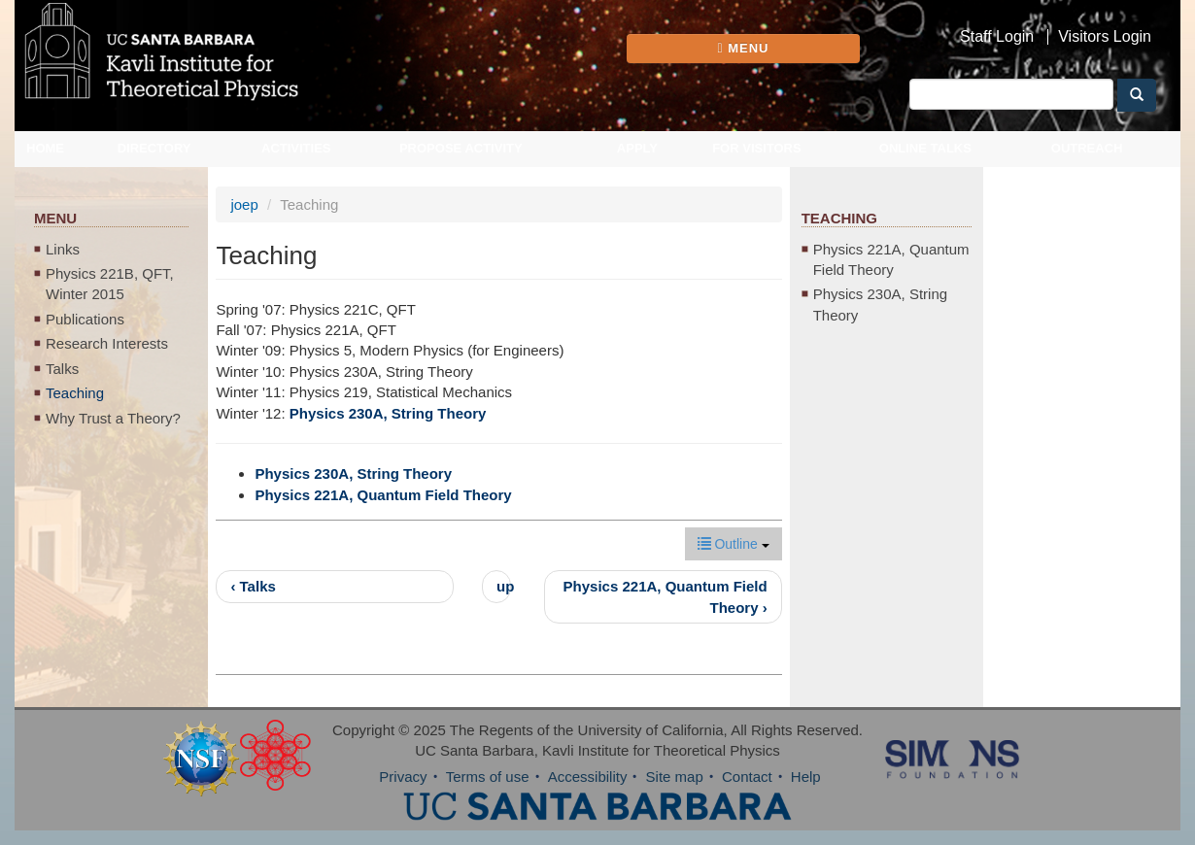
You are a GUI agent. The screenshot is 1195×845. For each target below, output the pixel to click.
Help (806, 776)
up (503, 586)
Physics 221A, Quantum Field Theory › (665, 596)
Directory (154, 148)
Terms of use (487, 776)
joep (243, 204)
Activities (296, 148)
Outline (733, 544)
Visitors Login (1104, 37)
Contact (747, 776)
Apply (637, 148)
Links (63, 249)
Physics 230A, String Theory (388, 413)
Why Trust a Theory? (113, 418)
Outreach (1087, 148)
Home (45, 148)
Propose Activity (461, 148)
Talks (62, 368)
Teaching (75, 393)
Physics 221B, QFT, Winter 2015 (110, 283)
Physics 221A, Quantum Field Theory (383, 495)
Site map (674, 776)
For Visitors (757, 148)
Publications (85, 319)
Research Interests (107, 343)
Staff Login (997, 37)
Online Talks (925, 148)
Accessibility (588, 776)
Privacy (403, 776)
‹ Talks (252, 586)
